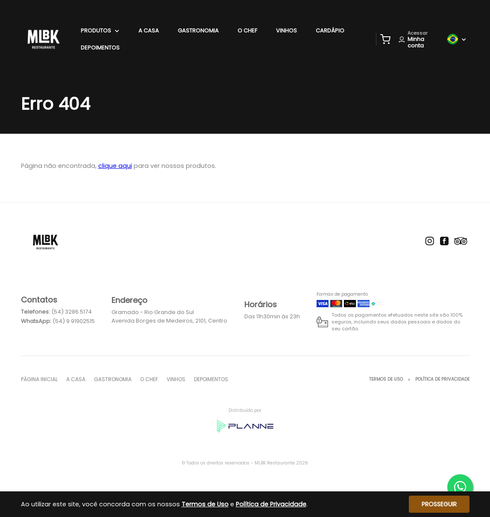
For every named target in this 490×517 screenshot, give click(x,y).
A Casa (148, 30)
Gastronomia (198, 30)
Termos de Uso (386, 379)
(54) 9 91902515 (74, 321)
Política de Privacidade (442, 379)
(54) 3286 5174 (71, 312)
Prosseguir (439, 504)
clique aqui (115, 166)
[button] (385, 39)
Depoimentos (100, 48)
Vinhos (286, 30)
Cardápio (330, 30)
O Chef (247, 30)
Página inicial (39, 379)
